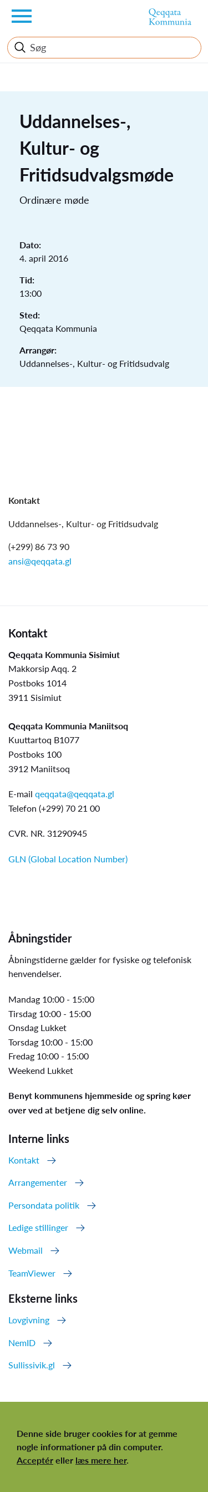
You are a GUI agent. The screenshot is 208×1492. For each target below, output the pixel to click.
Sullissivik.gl (31, 1365)
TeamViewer (31, 1273)
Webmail (25, 1250)
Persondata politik (43, 1205)
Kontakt (23, 1160)
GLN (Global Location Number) (68, 858)
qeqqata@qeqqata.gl (74, 793)
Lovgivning (28, 1319)
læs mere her (100, 1460)
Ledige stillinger (38, 1227)
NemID (21, 1342)
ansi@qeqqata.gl (40, 561)
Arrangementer (37, 1182)
